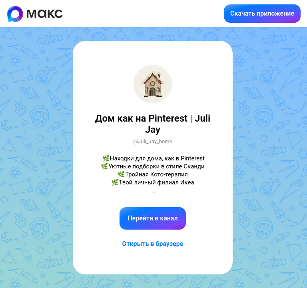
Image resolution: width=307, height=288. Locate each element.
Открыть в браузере (152, 244)
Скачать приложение (262, 13)
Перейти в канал (152, 218)
